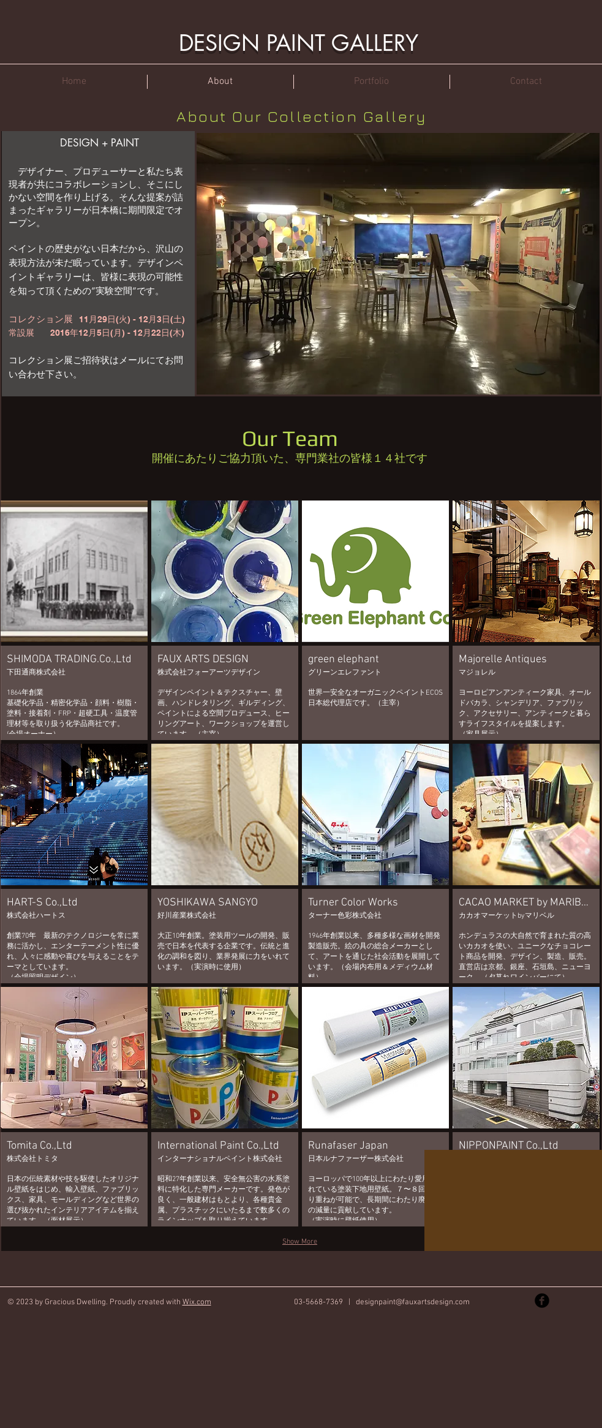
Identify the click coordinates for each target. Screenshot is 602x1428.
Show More (299, 1241)
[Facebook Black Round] (542, 1300)
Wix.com (196, 1302)
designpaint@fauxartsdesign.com (413, 1302)
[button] (74, 620)
